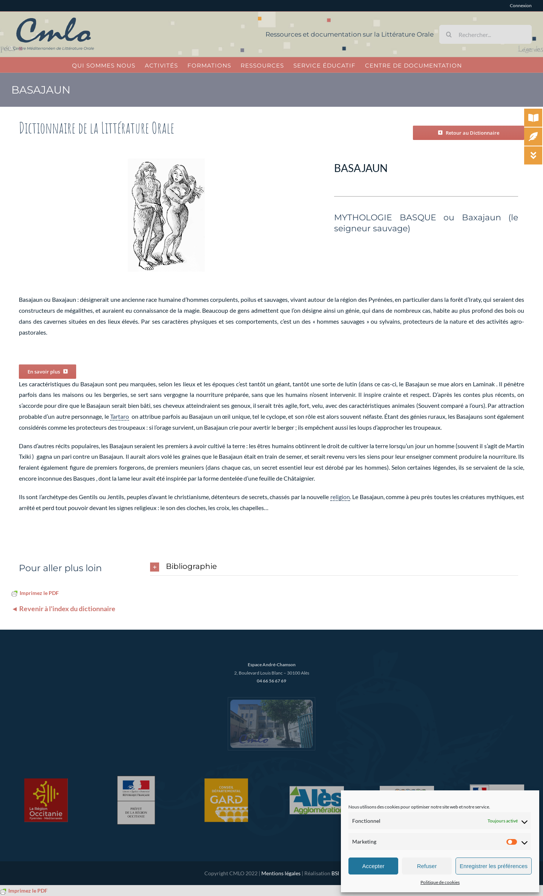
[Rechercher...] (485, 34)
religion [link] (340, 496)
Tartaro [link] (119, 416)
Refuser (427, 866)
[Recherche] (448, 34)
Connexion (521, 5)
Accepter (373, 866)
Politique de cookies (440, 882)
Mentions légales (281, 873)
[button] (334, 566)
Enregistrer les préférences (494, 866)
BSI (335, 873)
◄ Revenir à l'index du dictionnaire (63, 608)
